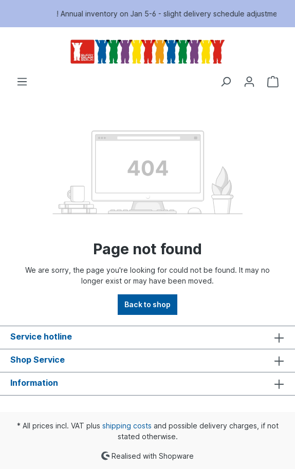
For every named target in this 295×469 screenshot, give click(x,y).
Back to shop (147, 304)
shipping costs (127, 425)
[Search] (225, 81)
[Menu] (22, 81)
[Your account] (249, 81)
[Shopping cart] (273, 81)
